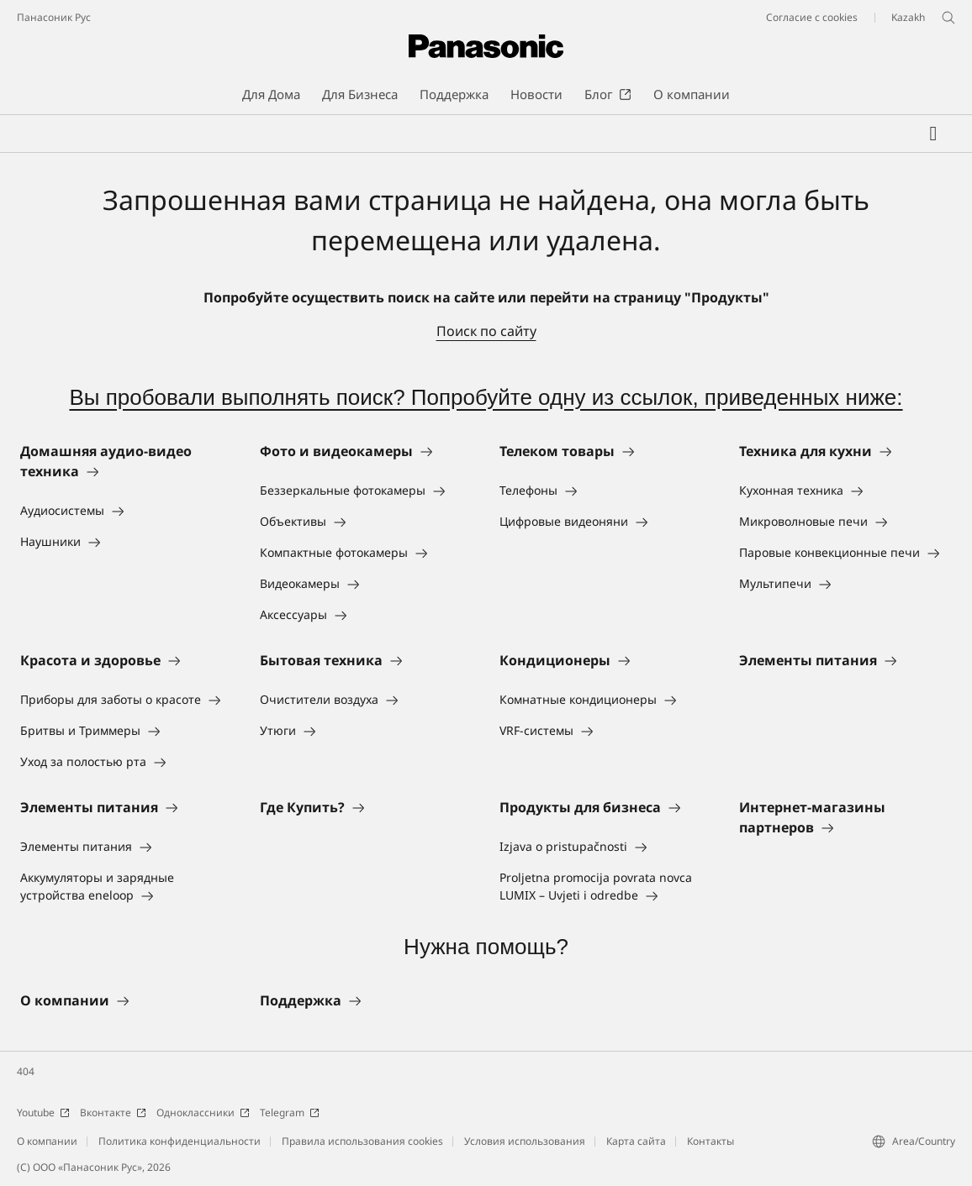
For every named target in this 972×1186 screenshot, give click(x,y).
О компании (47, 1141)
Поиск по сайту (486, 331)
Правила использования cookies (362, 1141)
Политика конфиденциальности (179, 1141)
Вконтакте (113, 1112)
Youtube (43, 1112)
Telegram (290, 1112)
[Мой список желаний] (933, 133)
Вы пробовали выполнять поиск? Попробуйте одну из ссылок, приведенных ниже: (485, 397)
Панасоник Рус (54, 17)
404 (25, 1071)
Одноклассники (203, 1112)
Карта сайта (636, 1141)
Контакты (710, 1141)
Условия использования (524, 1141)
